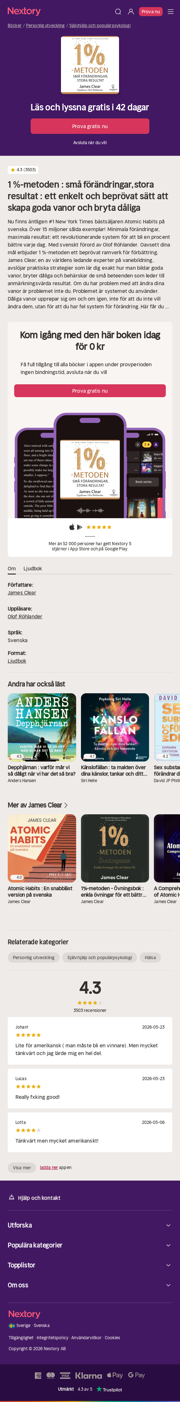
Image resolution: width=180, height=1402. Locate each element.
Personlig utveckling (45, 25)
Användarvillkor (86, 1338)
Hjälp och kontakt (34, 1197)
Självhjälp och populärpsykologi (100, 25)
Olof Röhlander (25, 616)
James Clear (22, 592)
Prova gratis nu (90, 126)
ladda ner (49, 1167)
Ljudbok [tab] (33, 568)
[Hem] (60, 11)
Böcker (15, 25)
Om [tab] (12, 568)
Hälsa (150, 957)
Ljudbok (17, 661)
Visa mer (22, 1168)
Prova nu (151, 11)
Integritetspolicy (52, 1338)
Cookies (112, 1338)
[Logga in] (131, 11)
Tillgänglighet (21, 1338)
